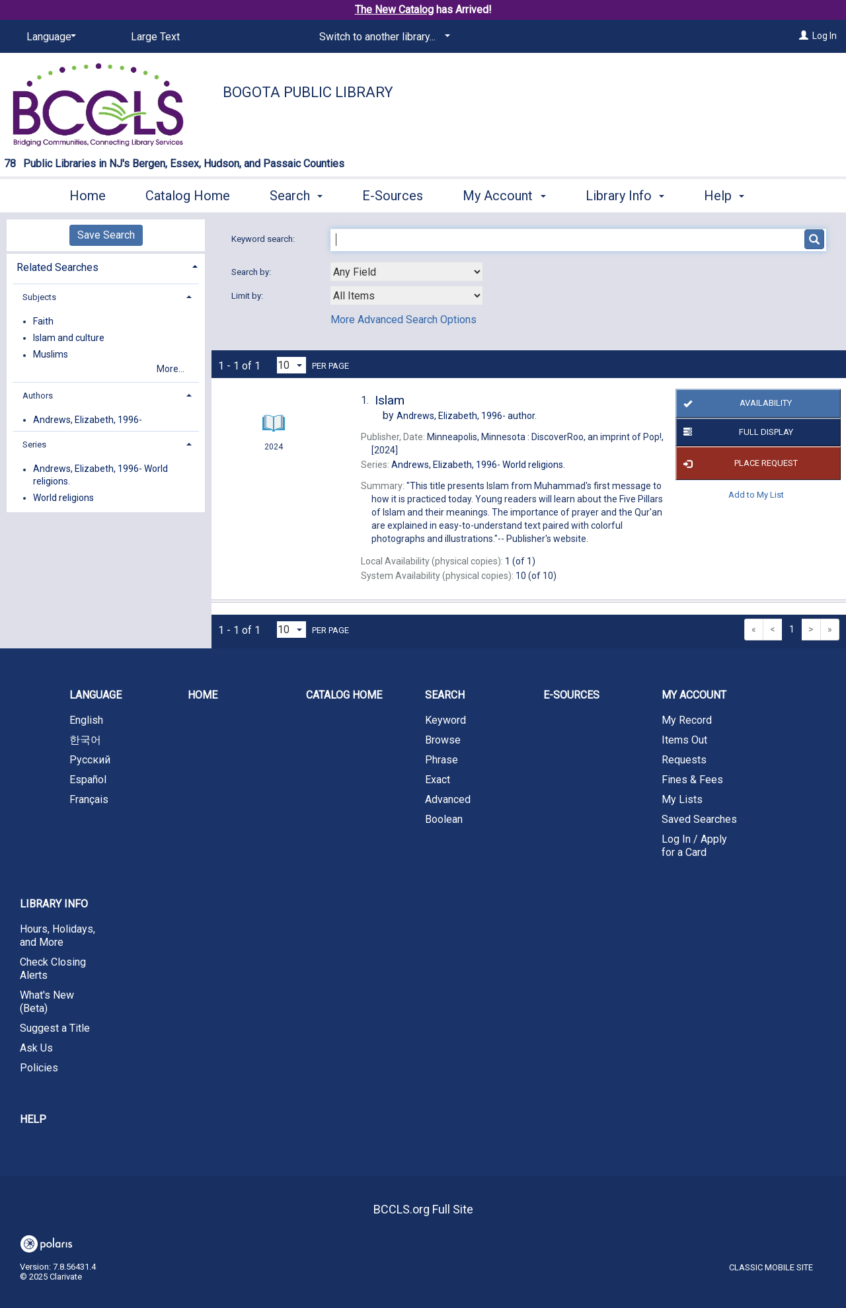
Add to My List (756, 494)
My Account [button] (504, 194)
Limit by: (248, 296)
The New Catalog (394, 9)
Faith (43, 321)
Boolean (444, 819)
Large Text (155, 36)
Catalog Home (187, 194)
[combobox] (406, 271)
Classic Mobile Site (771, 1267)
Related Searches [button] (57, 267)
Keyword (445, 720)
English (86, 720)
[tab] (106, 266)
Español (87, 779)
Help (33, 1119)
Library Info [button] (625, 194)
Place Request (738, 463)
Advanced (448, 799)
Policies (39, 1067)
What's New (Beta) (47, 1002)
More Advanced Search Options (403, 319)
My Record (687, 720)
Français (88, 799)
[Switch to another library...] (382, 37)
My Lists (682, 799)
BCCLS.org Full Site (423, 1209)
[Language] (49, 37)
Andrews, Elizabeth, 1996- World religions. (100, 475)
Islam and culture (68, 337)
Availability (735, 403)
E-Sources (392, 194)
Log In (824, 35)
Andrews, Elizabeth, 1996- (87, 419)
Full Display (736, 432)
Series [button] (34, 444)
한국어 (85, 740)
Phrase (441, 759)
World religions (63, 497)
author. (467, 415)
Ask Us (36, 1048)
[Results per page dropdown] (291, 365)
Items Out (684, 740)
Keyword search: (264, 239)
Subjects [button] (39, 297)
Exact (437, 779)
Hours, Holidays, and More (57, 935)
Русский (89, 759)
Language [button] (95, 695)
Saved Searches (699, 819)
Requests (684, 759)
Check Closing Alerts (53, 968)
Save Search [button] (106, 235)
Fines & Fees (692, 779)
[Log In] (803, 35)
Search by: (252, 272)
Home (87, 194)
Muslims (50, 355)
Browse (443, 740)
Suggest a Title (55, 1028)
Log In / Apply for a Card (694, 846)
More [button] (730, 196)
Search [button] (296, 194)
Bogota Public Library (308, 92)
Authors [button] (37, 396)
